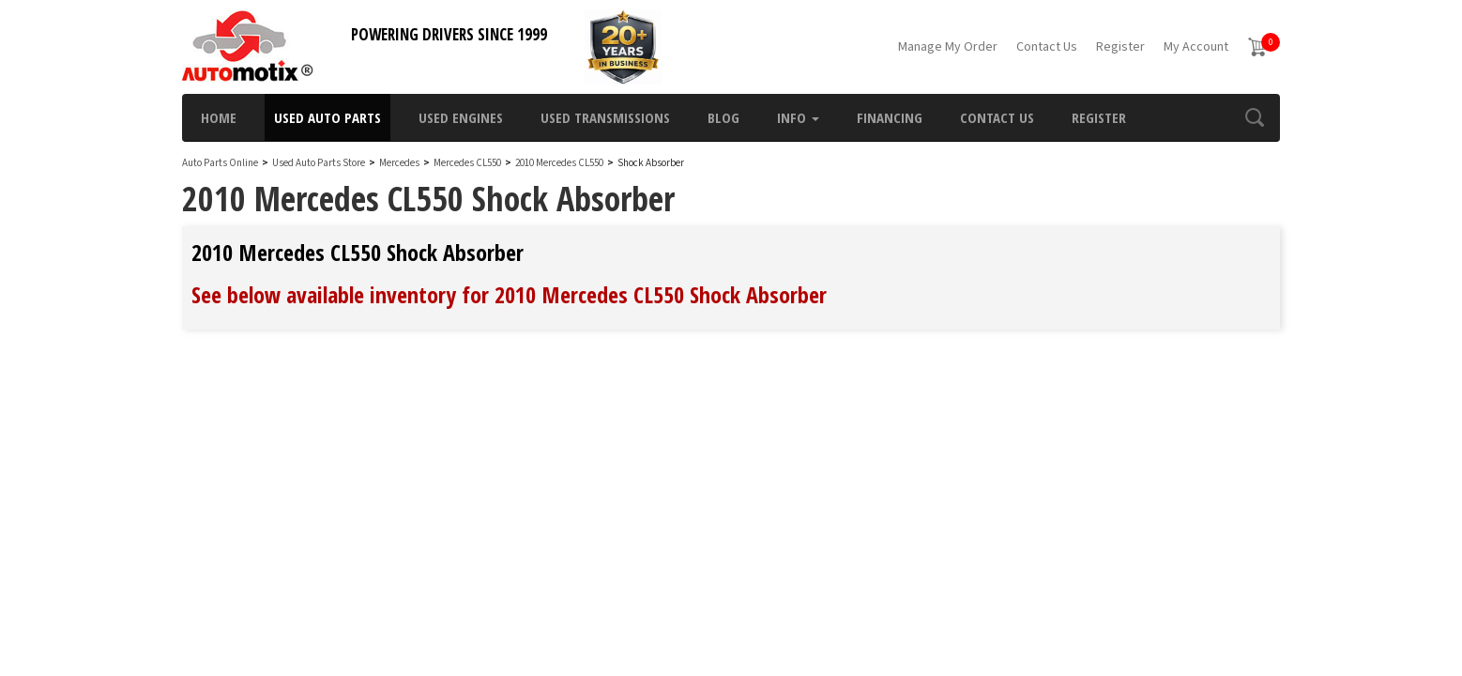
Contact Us (1046, 47)
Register (1120, 47)
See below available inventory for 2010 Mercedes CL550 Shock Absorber (509, 294)
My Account (1196, 47)
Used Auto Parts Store (318, 163)
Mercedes (399, 163)
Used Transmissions (605, 117)
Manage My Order (948, 47)
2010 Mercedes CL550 (560, 163)
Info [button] (798, 117)
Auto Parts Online (220, 163)
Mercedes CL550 (468, 163)
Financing (889, 117)
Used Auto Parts (327, 117)
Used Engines (461, 117)
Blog (723, 117)
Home (218, 117)
